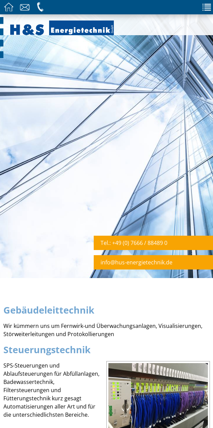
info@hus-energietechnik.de (136, 262)
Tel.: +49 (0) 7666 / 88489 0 (134, 243)
